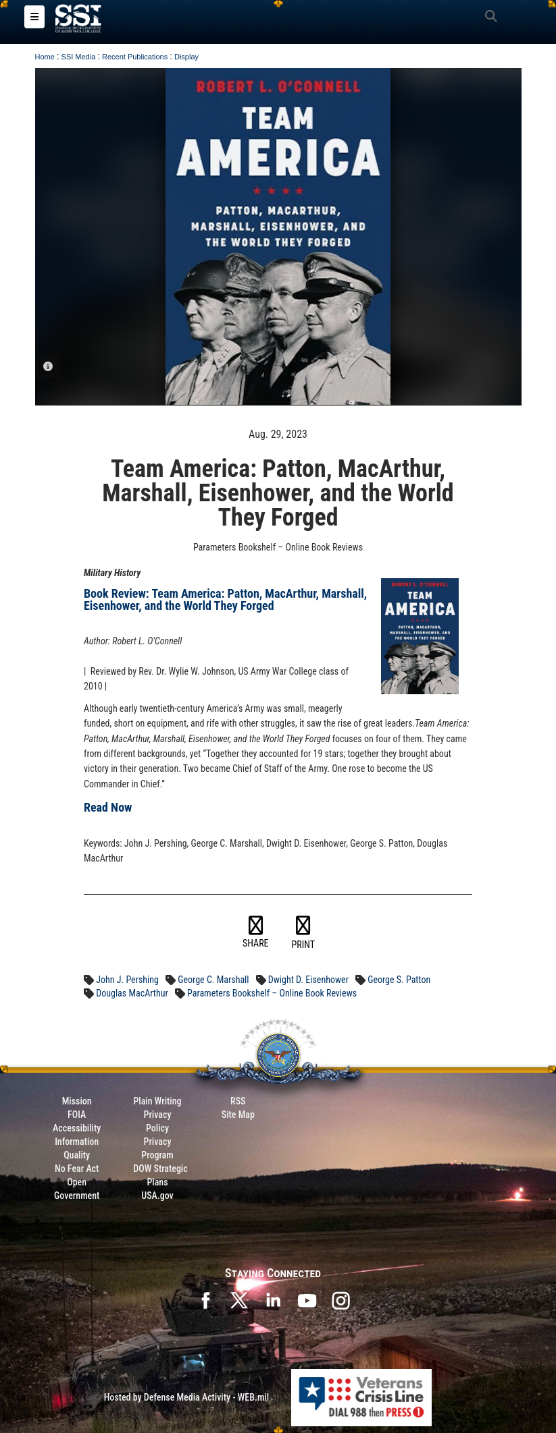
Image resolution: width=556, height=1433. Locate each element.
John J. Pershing (127, 979)
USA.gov (157, 1195)
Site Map (238, 1114)
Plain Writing (157, 1101)
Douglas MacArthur (132, 993)
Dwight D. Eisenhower (308, 979)
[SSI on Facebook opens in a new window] (205, 1299)
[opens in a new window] (340, 1299)
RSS (237, 1101)
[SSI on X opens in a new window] (239, 1299)
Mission (77, 1101)
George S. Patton (399, 979)
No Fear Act (77, 1168)
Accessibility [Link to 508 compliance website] (77, 1128)
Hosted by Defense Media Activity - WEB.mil (186, 1397)
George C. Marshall (213, 979)
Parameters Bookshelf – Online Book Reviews (272, 993)
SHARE (256, 932)
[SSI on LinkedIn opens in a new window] (272, 1299)
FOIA (77, 1114)
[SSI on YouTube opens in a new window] (306, 1299)
